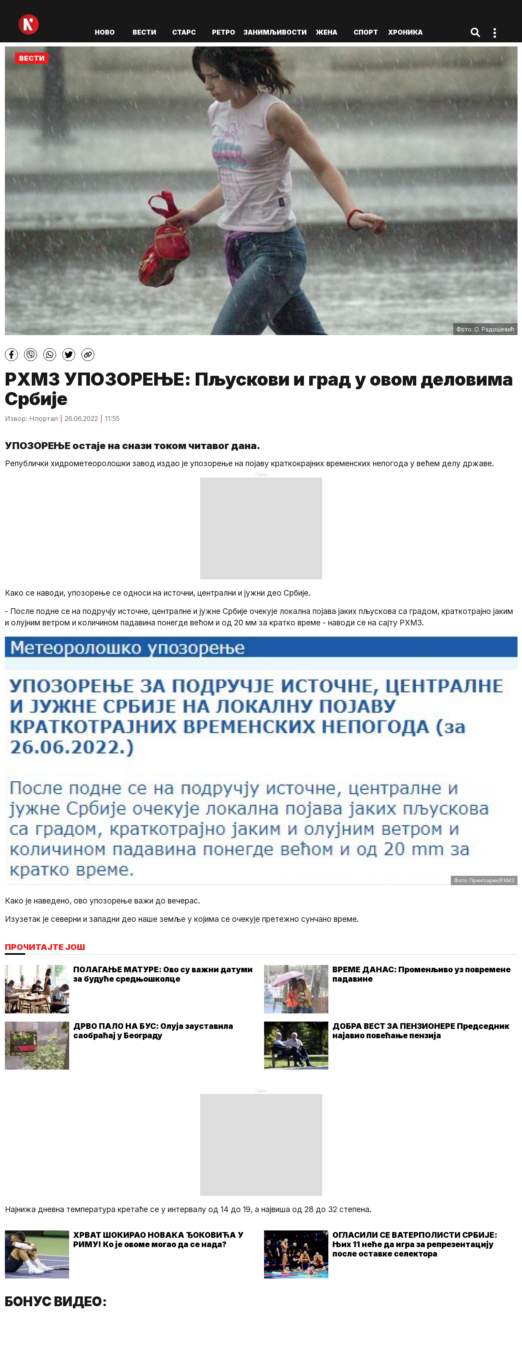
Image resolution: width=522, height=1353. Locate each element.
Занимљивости (275, 32)
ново (105, 32)
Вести (144, 32)
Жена (326, 32)
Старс (184, 32)
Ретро (223, 32)
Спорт (366, 32)
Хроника (405, 32)
